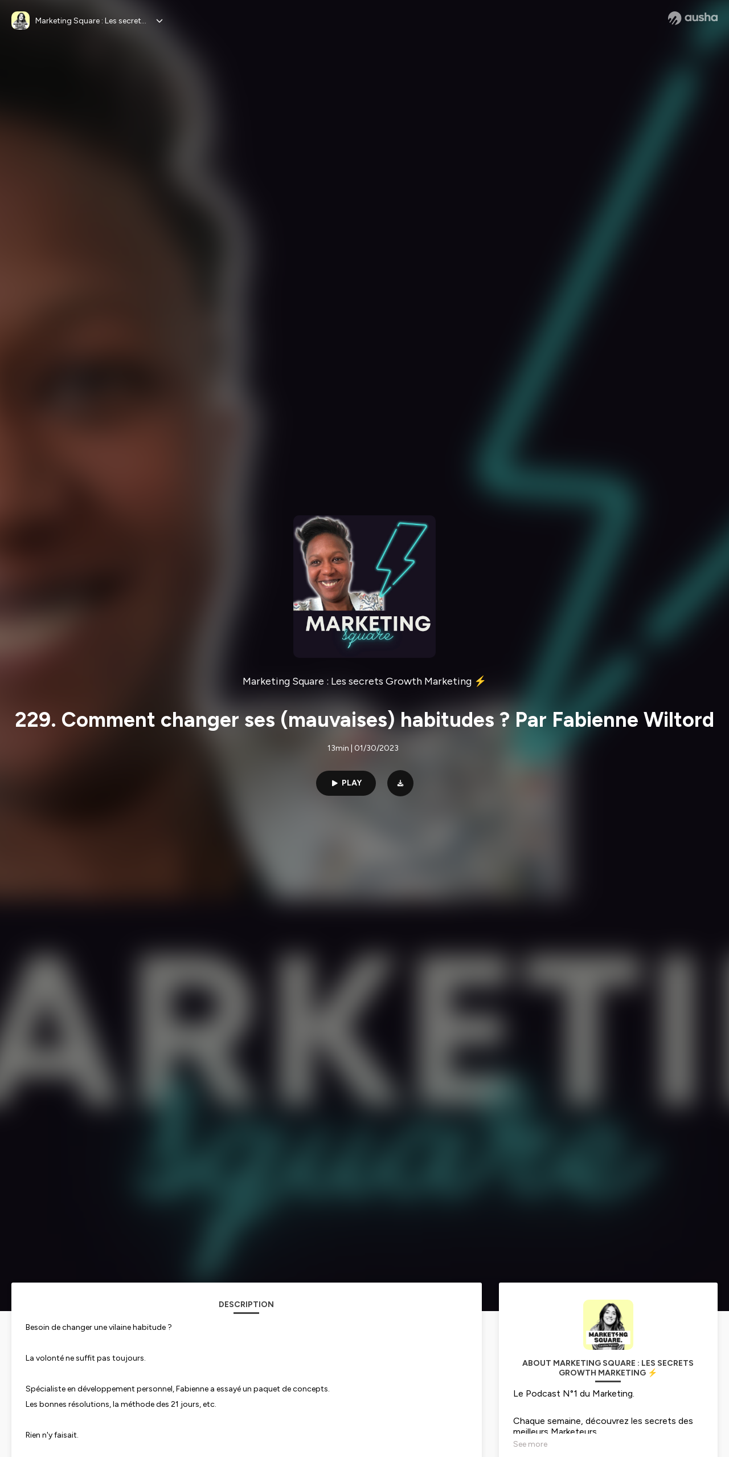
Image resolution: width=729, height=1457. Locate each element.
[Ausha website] (693, 18)
